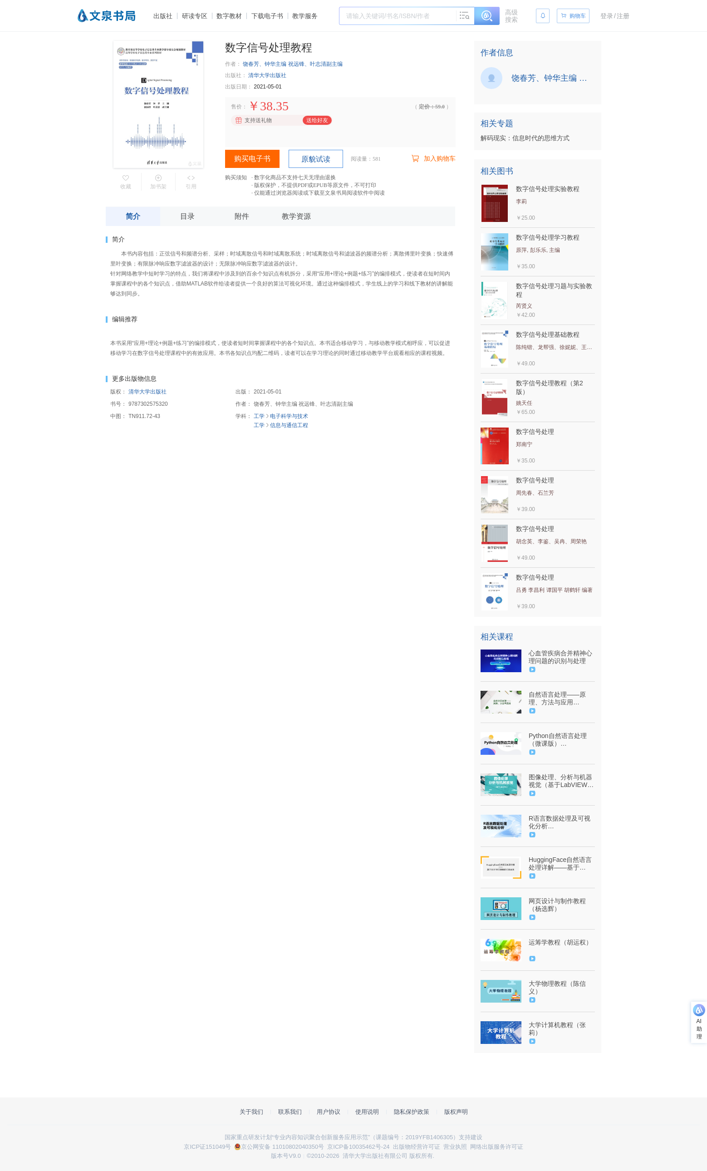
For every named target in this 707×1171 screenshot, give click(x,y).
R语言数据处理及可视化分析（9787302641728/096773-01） (561, 822)
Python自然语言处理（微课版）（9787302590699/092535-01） (561, 740)
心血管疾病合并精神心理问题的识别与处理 (560, 656)
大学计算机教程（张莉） (557, 1028)
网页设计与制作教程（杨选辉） (557, 904)
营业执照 (455, 1146)
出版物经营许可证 (416, 1146)
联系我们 (290, 1111)
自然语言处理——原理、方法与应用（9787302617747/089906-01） (561, 698)
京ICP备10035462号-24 (358, 1146)
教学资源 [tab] (296, 216)
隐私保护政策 (411, 1111)
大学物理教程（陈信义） (557, 987)
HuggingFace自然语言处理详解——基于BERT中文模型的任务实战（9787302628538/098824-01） (561, 863)
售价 (236, 106)
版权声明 (456, 1111)
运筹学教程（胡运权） (560, 942)
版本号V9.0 (286, 1155)
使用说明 (367, 1111)
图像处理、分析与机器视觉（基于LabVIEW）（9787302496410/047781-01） (561, 781)
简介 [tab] (133, 216)
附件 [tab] (242, 216)
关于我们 (251, 1111)
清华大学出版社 (267, 75)
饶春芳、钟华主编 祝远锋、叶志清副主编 (292, 64)
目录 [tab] (187, 216)
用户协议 (328, 1111)
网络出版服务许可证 (496, 1146)
